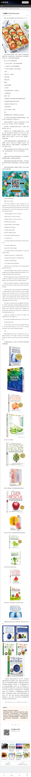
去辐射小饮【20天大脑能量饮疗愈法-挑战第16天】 (12, 751)
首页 (2, 8)
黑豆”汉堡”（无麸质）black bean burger (4, 759)
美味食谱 (6, 8)
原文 (27, 18)
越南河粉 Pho (25, 757)
